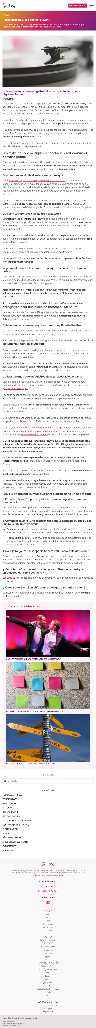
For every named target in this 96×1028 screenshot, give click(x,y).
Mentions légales (8, 1022)
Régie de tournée (48, 983)
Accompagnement (48, 1009)
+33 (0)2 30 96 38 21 (49, 891)
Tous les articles (12, 795)
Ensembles (48, 953)
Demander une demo (77, 5)
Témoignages (9, 799)
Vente (48, 973)
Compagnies (48, 950)
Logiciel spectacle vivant (16, 820)
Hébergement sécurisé (48, 1005)
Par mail (49, 886)
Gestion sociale (11, 816)
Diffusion (7, 808)
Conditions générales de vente (13, 1023)
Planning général (48, 966)
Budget (6, 833)
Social (48, 986)
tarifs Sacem (13, 577)
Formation (8, 850)
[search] (48, 781)
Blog (48, 921)
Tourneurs (48, 944)
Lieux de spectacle (48, 940)
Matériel (48, 996)
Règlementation (11, 837)
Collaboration (10, 812)
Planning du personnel (48, 970)
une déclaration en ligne (51, 334)
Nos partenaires (48, 1012)
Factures (48, 979)
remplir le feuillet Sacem (33, 434)
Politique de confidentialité (11, 1025)
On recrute (48, 931)
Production (9, 803)
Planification (10, 829)
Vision (48, 918)
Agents (48, 957)
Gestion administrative (15, 825)
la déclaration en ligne (16, 388)
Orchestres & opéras (48, 947)
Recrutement (48, 924)
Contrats (48, 976)
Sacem (9, 330)
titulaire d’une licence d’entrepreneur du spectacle (43, 427)
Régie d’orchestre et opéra (48, 989)
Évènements (9, 846)
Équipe (48, 914)
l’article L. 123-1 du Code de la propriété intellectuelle (37, 180)
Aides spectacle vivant (15, 842)
